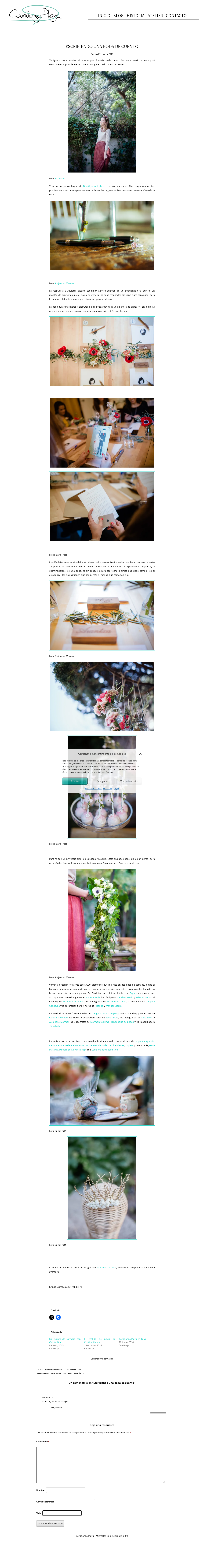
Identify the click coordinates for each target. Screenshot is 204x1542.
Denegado (102, 781)
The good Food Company (105, 1013)
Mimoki (63, 1049)
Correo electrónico (45, 1501)
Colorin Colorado (58, 1017)
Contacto (176, 15)
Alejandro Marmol (64, 283)
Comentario (42, 1441)
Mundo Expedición (108, 1049)
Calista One (77, 1045)
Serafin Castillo (125, 997)
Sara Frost (60, 178)
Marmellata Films (116, 1001)
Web (38, 1513)
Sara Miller (56, 1025)
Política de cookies (93, 788)
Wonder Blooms (114, 1005)
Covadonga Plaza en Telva (132, 1338)
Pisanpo (99, 1005)
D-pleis (133, 993)
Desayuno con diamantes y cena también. (60, 1373)
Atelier (155, 15)
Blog (118, 15)
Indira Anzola (93, 997)
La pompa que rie (144, 1041)
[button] (140, 753)
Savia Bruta (112, 1017)
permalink (108, 1358)
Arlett (45, 1397)
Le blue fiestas (116, 1045)
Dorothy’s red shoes (94, 186)
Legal (116, 788)
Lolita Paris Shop (77, 1049)
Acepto (75, 781)
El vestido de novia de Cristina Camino (99, 1340)
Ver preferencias (129, 781)
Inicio (104, 15)
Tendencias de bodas (122, 1021)
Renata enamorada (59, 1045)
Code (94, 1049)
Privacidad (107, 788)
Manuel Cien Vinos (73, 1001)
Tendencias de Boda (96, 1045)
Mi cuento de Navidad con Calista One (59, 1369)
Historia (136, 15)
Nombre (40, 1490)
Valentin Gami (143, 997)
